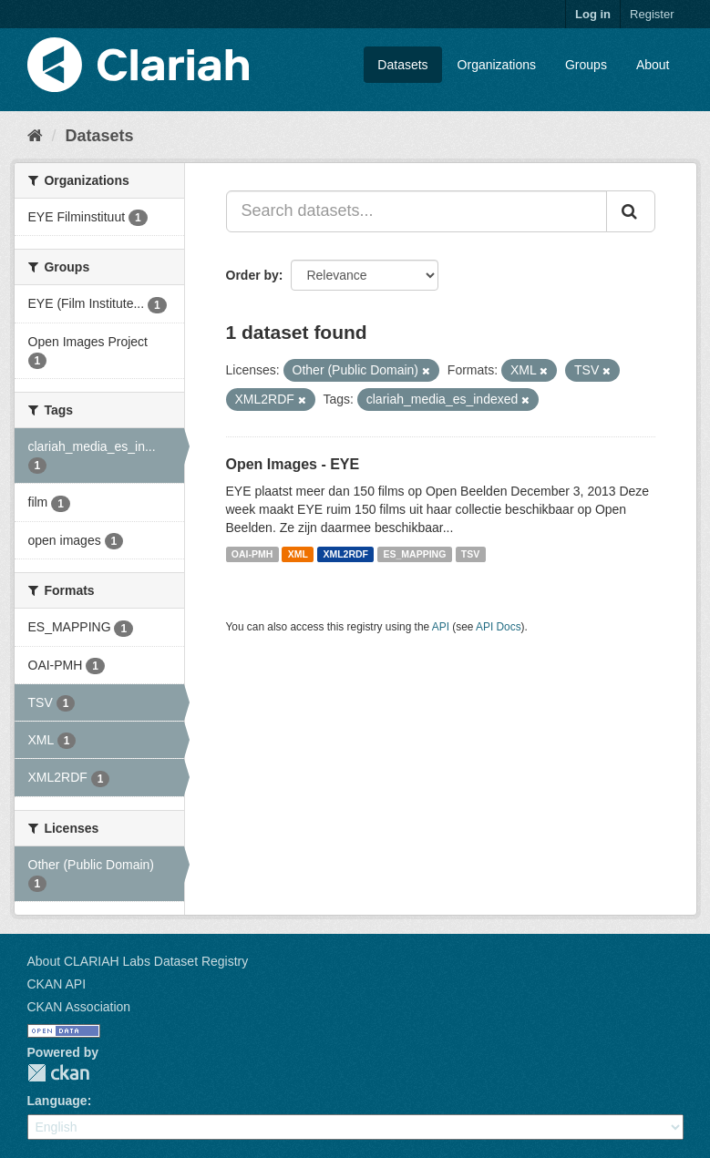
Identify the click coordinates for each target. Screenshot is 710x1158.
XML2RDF (345, 553)
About (653, 64)
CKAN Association (79, 1006)
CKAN (58, 1072)
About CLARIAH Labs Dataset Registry (138, 961)
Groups (586, 64)
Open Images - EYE (293, 464)
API (440, 626)
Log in (593, 14)
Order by (252, 275)
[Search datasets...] (416, 211)
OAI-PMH (252, 553)
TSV (470, 553)
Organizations (497, 64)
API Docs (498, 626)
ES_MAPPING (415, 553)
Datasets (402, 64)
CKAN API (57, 984)
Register (652, 14)
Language (57, 1100)
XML (298, 553)
